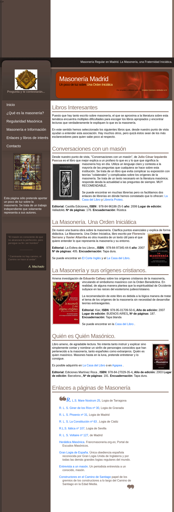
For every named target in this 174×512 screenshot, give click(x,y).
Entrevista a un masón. (74, 466)
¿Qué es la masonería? (25, 113)
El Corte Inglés (91, 258)
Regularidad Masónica (24, 121)
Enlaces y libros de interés (27, 138)
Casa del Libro (124, 324)
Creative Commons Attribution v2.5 (154, 90)
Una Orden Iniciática (99, 84)
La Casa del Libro (118, 258)
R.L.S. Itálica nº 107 (71, 428)
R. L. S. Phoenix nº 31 (73, 414)
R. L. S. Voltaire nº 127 (73, 435)
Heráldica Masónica (71, 442)
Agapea (117, 365)
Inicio (10, 105)
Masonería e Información (26, 129)
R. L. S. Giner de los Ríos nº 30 (79, 407)
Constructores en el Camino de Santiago (85, 476)
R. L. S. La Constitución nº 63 (78, 421)
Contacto (13, 146)
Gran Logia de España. (74, 452)
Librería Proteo (113, 199)
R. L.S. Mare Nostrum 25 (83, 400)
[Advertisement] (87, 29)
